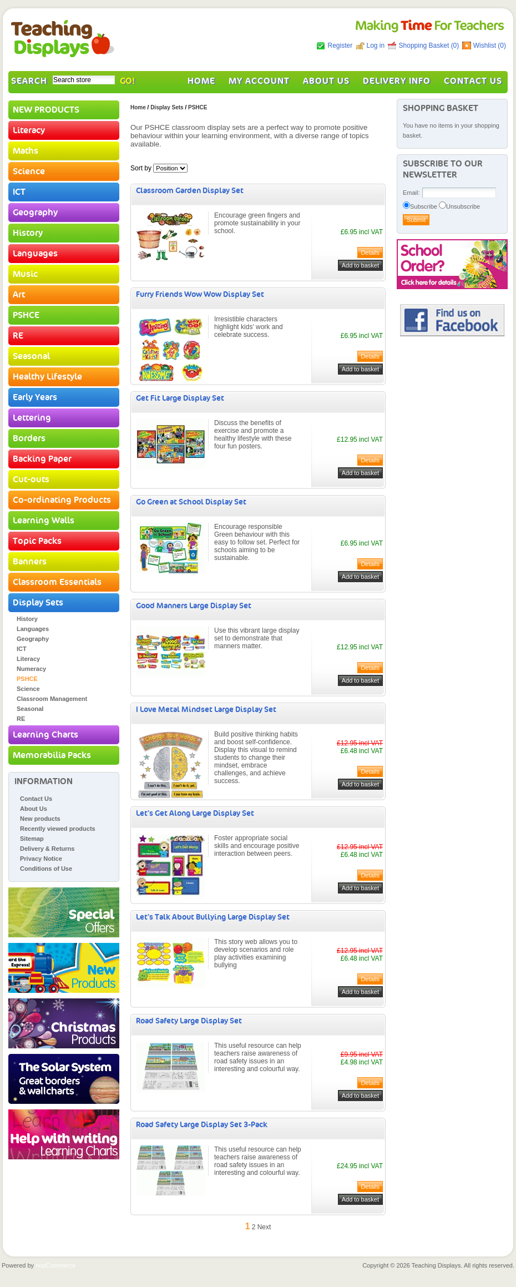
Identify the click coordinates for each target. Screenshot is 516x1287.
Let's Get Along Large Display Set (195, 813)
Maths (25, 151)
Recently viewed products (57, 828)
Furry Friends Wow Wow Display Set (200, 294)
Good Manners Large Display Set (193, 605)
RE (18, 335)
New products (40, 818)
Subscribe (423, 206)
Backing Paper (42, 459)
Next (264, 1227)
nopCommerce (55, 1265)
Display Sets (38, 602)
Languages (35, 253)
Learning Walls (43, 520)
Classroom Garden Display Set (190, 190)
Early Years (35, 397)
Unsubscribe (463, 206)
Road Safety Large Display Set (189, 1021)
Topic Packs (37, 541)
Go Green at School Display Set (191, 502)
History (28, 233)
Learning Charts (45, 734)
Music (25, 274)
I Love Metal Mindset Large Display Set (206, 709)
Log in (376, 45)
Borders (29, 438)
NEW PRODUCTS (46, 109)
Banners (30, 561)
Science (29, 171)
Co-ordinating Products (62, 500)
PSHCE (26, 315)
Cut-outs (31, 479)
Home (201, 81)
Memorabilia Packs (52, 755)
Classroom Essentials (57, 582)
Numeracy (31, 668)
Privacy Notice (41, 858)
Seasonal (31, 356)
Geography (35, 212)
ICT (19, 192)
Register (339, 45)
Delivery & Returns (47, 848)
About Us (326, 81)
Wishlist (484, 45)
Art (19, 294)
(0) (455, 45)
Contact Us (473, 81)
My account (259, 81)
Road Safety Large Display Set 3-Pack (201, 1124)
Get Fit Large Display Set (180, 398)
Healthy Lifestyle (47, 376)
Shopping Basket (425, 45)
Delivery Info (397, 81)
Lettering (32, 417)
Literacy (29, 130)
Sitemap (32, 838)
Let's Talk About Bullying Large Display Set (213, 917)
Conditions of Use (46, 868)
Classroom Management (52, 698)
